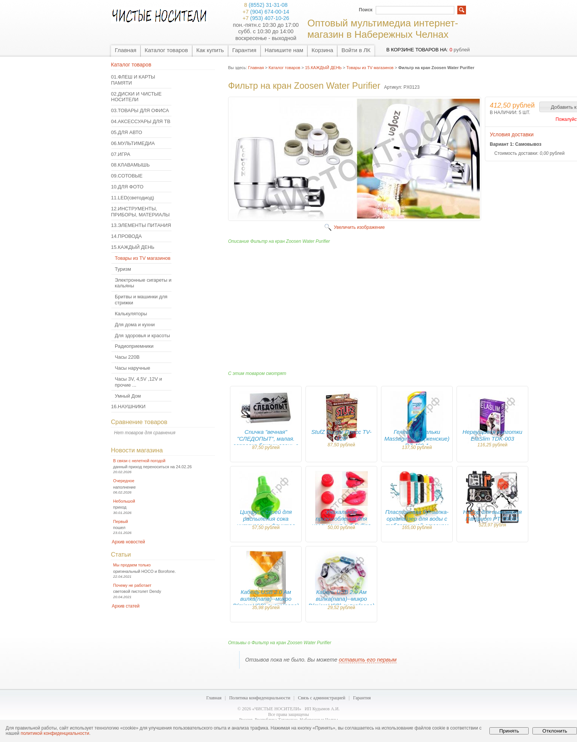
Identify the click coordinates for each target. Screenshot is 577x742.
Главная (125, 50)
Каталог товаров (166, 50)
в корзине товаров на (416, 49)
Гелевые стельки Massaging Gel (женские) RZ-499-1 (416, 439)
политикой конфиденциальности (55, 733)
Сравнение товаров (139, 421)
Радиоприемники (134, 346)
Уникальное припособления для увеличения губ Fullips (341, 519)
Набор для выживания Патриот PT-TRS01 (492, 515)
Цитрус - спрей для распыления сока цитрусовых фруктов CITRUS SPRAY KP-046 (266, 522)
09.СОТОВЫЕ (127, 176)
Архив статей (125, 606)
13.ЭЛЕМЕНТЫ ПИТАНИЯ (141, 225)
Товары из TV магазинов (142, 258)
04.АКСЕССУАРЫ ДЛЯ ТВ (140, 121)
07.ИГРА (120, 154)
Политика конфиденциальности (259, 697)
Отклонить (554, 731)
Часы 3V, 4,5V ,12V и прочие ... (138, 382)
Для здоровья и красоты (142, 335)
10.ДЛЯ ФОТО (127, 187)
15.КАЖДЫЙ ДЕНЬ (132, 247)
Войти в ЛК (355, 50)
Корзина (322, 50)
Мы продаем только (132, 565)
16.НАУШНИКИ (128, 406)
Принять (509, 731)
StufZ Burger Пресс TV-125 (341, 435)
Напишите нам (284, 50)
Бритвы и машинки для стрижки (141, 299)
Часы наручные (132, 368)
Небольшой (124, 501)
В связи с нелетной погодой (139, 460)
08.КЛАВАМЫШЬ (130, 165)
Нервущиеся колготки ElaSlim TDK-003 (492, 435)
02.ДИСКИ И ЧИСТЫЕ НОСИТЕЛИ (136, 97)
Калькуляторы (131, 313)
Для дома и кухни (135, 324)
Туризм (123, 269)
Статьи (121, 554)
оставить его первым (367, 660)
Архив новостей (128, 542)
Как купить (210, 50)
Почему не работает (132, 585)
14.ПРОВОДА (126, 236)
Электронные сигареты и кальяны (143, 283)
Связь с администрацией (322, 697)
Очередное (123, 480)
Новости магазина (137, 450)
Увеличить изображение (359, 227)
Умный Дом (128, 396)
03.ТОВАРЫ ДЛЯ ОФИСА (140, 110)
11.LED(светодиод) (132, 198)
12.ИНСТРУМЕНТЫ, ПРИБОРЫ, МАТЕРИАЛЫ (140, 212)
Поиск (365, 9)
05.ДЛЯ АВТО (126, 132)
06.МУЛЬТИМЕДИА (133, 143)
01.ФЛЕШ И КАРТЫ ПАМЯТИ (133, 80)
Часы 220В (127, 357)
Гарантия (244, 50)
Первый (120, 521)
